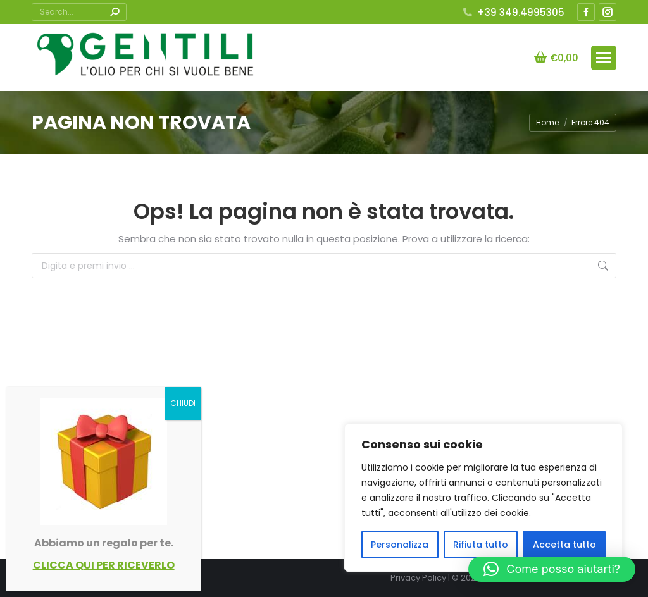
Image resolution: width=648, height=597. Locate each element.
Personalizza (399, 544)
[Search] (79, 12)
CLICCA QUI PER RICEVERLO (104, 565)
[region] (483, 498)
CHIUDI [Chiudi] (183, 403)
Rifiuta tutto (480, 544)
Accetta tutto (564, 544)
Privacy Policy (418, 578)
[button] (551, 569)
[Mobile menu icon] (603, 58)
